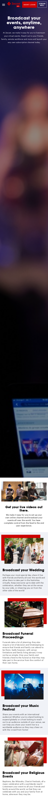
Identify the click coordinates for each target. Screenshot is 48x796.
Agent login (29, 5)
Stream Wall (42, 4)
